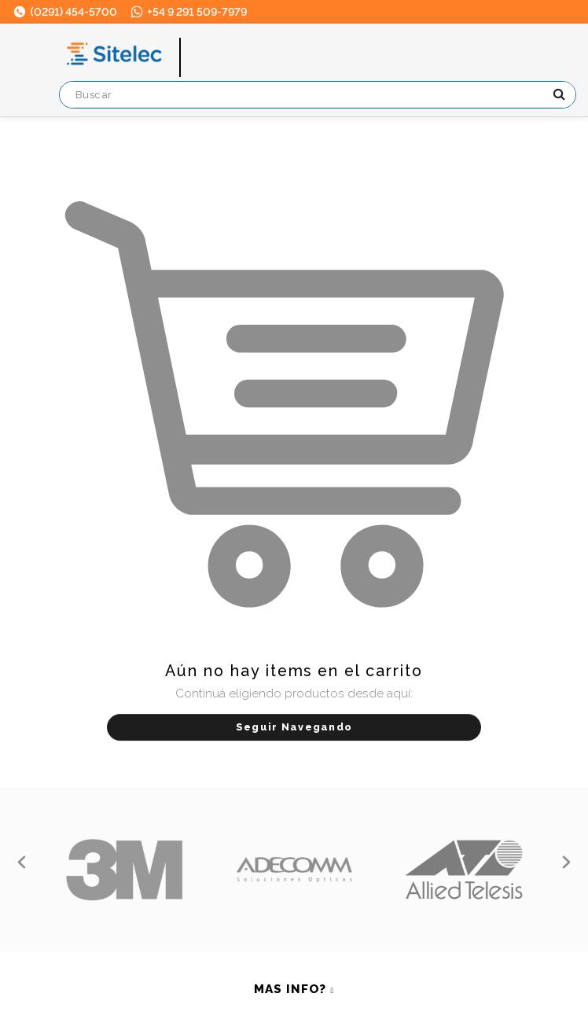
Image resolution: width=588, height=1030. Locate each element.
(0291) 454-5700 (64, 12)
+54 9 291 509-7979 (188, 12)
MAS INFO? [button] (290, 989)
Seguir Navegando (294, 727)
